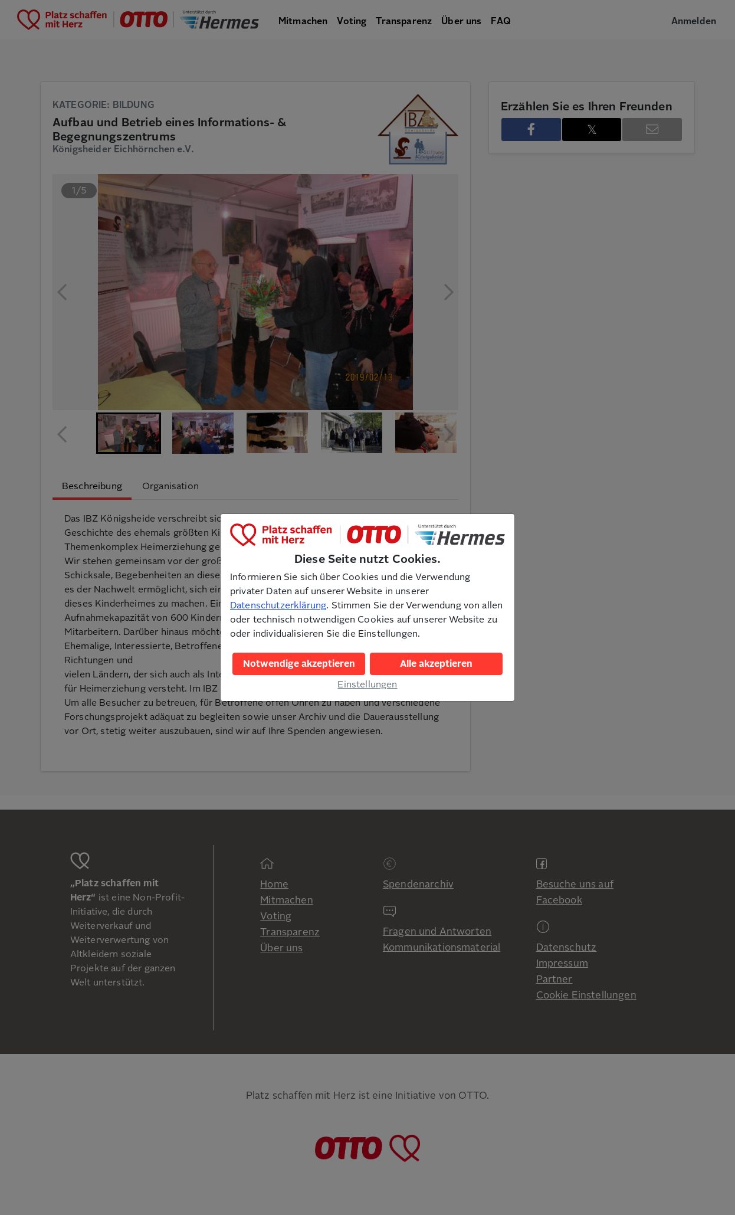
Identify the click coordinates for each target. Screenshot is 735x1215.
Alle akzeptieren (436, 664)
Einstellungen (367, 684)
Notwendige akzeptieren (299, 664)
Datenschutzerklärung (278, 605)
